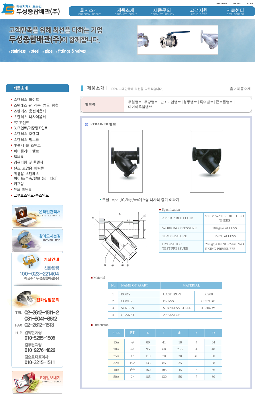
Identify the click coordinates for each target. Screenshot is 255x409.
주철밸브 (135, 102)
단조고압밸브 (170, 102)
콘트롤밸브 (224, 102)
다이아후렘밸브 (140, 107)
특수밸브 (206, 102)
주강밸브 (151, 102)
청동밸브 (190, 102)
